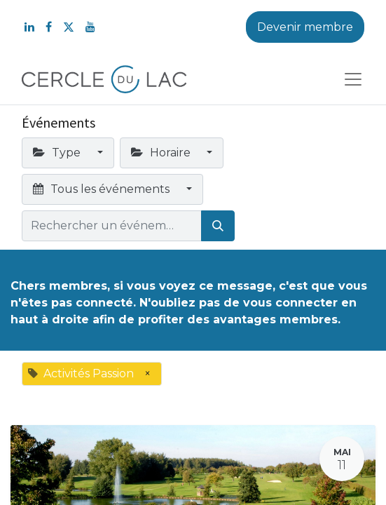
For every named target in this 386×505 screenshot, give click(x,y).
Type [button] (58, 152)
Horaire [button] (162, 152)
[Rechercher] (218, 225)
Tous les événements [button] (102, 189)
